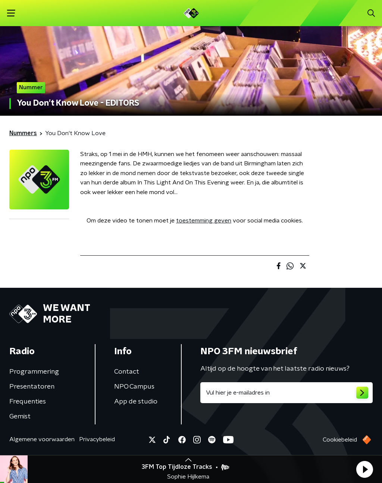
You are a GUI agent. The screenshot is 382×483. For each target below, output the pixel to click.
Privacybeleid (97, 439)
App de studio (135, 401)
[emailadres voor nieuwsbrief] (286, 392)
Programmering (34, 371)
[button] (364, 469)
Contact (126, 371)
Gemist (20, 416)
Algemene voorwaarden (42, 439)
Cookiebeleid (340, 440)
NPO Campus (134, 386)
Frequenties (27, 401)
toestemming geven (203, 221)
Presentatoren (31, 386)
